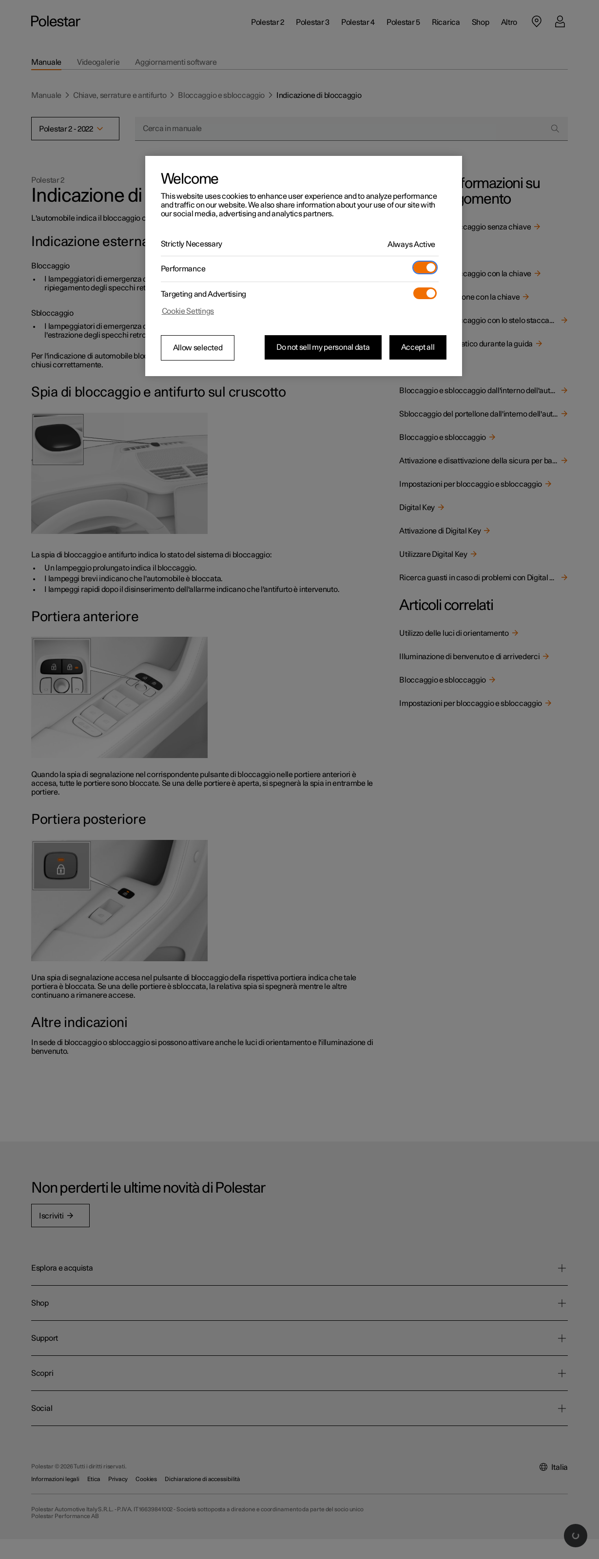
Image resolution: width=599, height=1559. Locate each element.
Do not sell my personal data (323, 347)
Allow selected (198, 348)
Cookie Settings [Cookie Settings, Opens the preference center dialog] (188, 311)
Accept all (418, 347)
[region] (303, 266)
